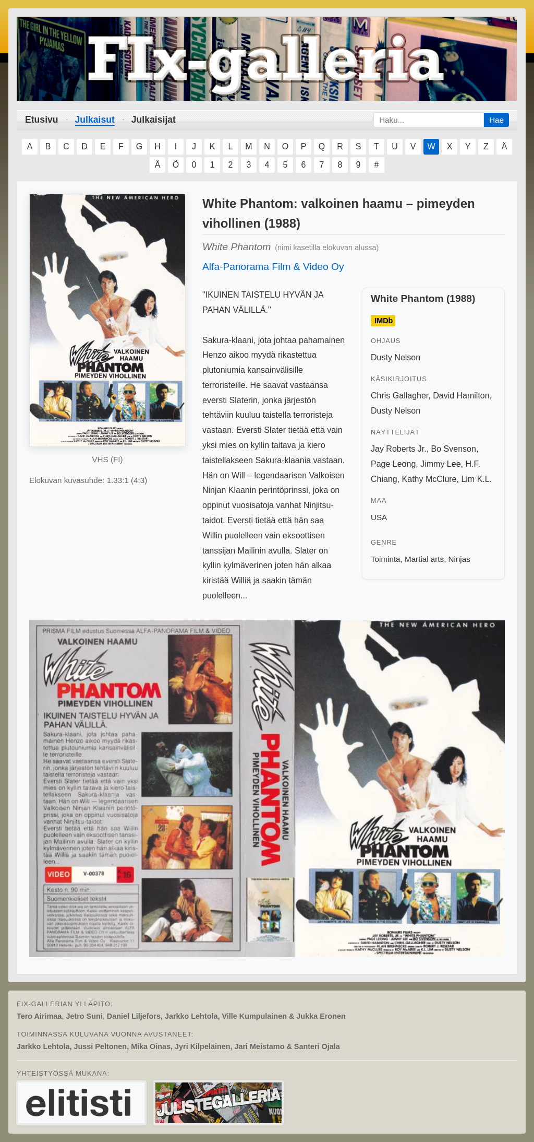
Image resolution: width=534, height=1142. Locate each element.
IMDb (383, 320)
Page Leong (393, 464)
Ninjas (459, 559)
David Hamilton (461, 395)
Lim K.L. (476, 479)
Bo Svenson (453, 448)
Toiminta (385, 559)
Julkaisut (95, 119)
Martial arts (424, 559)
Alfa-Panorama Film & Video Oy (273, 266)
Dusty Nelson (395, 357)
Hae (496, 119)
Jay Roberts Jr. (399, 448)
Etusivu (41, 119)
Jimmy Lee (440, 464)
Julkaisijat (153, 119)
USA (379, 517)
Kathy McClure (429, 479)
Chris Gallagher (399, 395)
